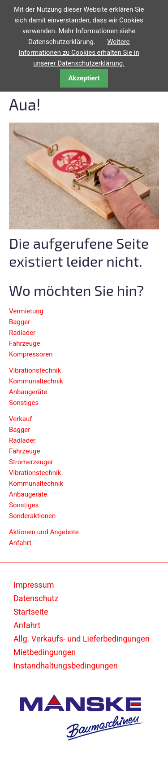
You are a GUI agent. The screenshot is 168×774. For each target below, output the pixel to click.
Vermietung (26, 311)
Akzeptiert (83, 78)
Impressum (33, 584)
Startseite (30, 611)
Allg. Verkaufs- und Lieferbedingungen (81, 638)
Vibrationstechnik (35, 370)
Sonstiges (24, 403)
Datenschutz (35, 598)
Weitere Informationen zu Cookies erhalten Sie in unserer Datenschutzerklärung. (79, 52)
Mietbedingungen (44, 652)
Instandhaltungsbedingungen (65, 665)
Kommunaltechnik (36, 381)
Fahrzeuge (24, 343)
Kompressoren (30, 354)
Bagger (19, 322)
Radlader (22, 333)
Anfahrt (20, 543)
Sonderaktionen (32, 516)
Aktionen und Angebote (44, 532)
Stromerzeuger (31, 462)
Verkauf (20, 419)
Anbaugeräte (28, 392)
